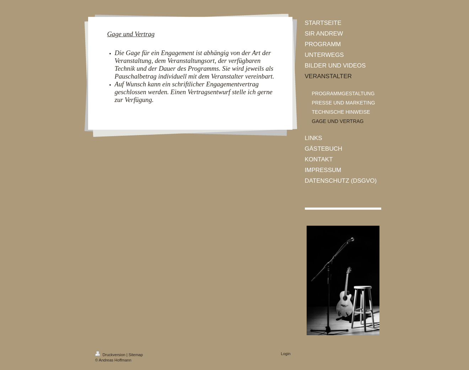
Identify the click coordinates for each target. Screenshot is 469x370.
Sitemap (136, 355)
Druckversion (110, 355)
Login (286, 354)
